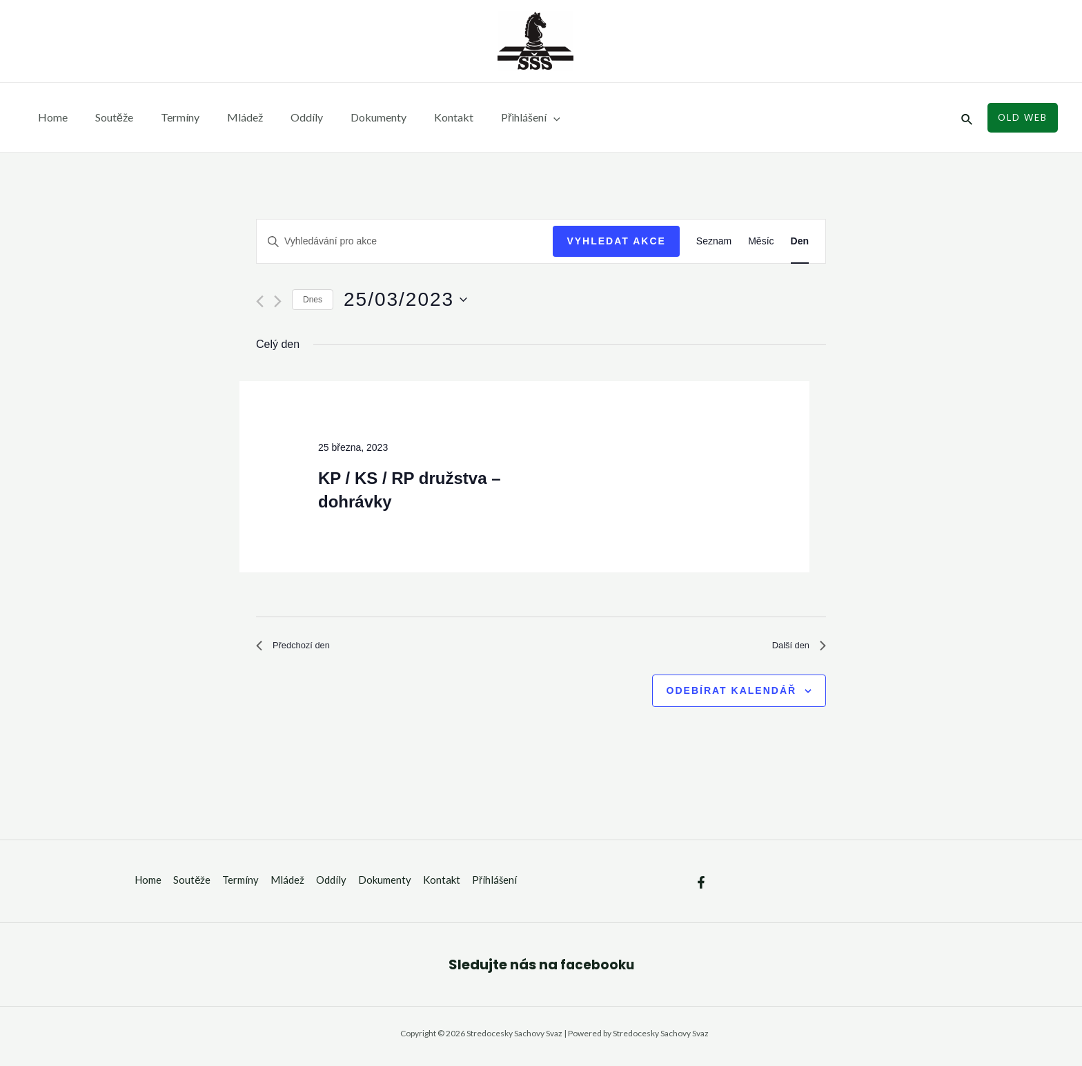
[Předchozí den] (260, 301)
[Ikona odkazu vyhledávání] (967, 117)
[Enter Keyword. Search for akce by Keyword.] (405, 241)
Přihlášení (489, 117)
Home (50, 117)
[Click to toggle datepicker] (405, 299)
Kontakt (417, 117)
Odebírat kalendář (732, 695)
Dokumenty (348, 117)
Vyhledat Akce (616, 240)
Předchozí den (300, 648)
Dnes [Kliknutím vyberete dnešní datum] (312, 299)
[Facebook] (701, 888)
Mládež (226, 117)
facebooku (597, 969)
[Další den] (278, 301)
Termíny (166, 117)
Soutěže (106, 117)
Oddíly (282, 117)
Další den (794, 648)
